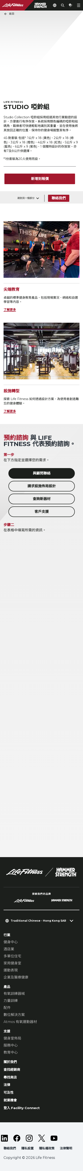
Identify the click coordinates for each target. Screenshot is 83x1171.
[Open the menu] (78, 5)
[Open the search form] (62, 5)
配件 (7, 1008)
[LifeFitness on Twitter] (41, 1138)
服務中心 (11, 1045)
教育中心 (11, 1052)
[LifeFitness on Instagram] (29, 1138)
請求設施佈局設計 (41, 486)
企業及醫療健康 (16, 977)
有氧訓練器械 (14, 993)
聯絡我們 (59, 198)
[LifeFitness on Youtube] (54, 1138)
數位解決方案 (14, 1015)
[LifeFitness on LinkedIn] (4, 1138)
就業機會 (10, 1100)
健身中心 (11, 942)
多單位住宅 (12, 956)
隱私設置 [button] (27, 1148)
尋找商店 (10, 1077)
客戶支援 (42, 512)
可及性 (9, 1092)
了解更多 (10, 310)
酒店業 (9, 949)
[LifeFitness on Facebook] (16, 1138)
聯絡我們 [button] (10, 1148)
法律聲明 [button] (66, 1148)
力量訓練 (11, 1001)
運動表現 (11, 970)
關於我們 (10, 1062)
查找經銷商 (12, 1069)
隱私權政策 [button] (46, 1148)
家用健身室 (12, 963)
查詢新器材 (41, 499)
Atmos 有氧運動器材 (20, 1022)
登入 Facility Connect (22, 1108)
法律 (7, 1085)
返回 (9, 14)
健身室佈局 (12, 1038)
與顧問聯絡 (41, 473)
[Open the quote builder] (70, 5)
